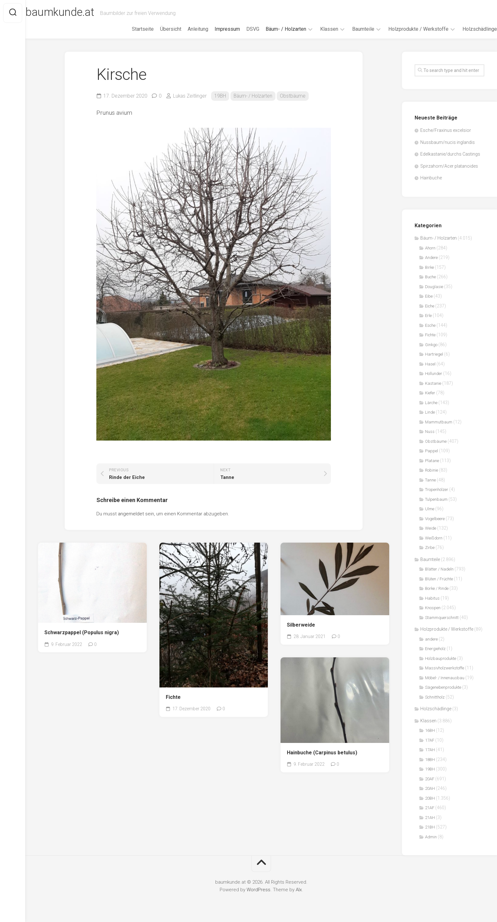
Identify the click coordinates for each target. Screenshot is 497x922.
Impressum (214, 29)
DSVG (240, 29)
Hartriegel (434, 354)
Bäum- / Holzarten (273, 29)
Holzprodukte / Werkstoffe (406, 29)
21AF (429, 807)
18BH (430, 759)
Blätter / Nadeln (439, 569)
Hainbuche (431, 177)
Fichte (173, 697)
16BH (430, 730)
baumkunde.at (73, 13)
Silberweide (301, 625)
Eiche (429, 306)
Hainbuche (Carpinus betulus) (322, 753)
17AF (429, 740)
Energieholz (435, 648)
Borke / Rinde (437, 588)
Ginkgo (431, 344)
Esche (430, 325)
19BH (221, 96)
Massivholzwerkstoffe (444, 668)
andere (431, 639)
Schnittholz (435, 697)
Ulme (429, 508)
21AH (430, 817)
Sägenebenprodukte (443, 687)
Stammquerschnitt (442, 617)
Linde (430, 412)
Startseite (130, 29)
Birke (429, 267)
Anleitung (185, 29)
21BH (430, 827)
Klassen (316, 29)
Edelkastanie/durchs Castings (450, 154)
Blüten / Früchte (439, 579)
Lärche (431, 402)
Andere (431, 257)
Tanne (430, 480)
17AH (430, 749)
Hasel (430, 364)
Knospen (433, 607)
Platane (432, 460)
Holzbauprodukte (440, 658)
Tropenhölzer (436, 489)
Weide (430, 528)
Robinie (431, 470)
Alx (299, 890)
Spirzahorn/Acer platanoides (449, 166)
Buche (430, 276)
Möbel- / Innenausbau (444, 677)
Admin (431, 837)
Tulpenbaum (436, 499)
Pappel (431, 450)
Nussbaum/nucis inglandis (447, 142)
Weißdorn (433, 538)
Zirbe (430, 547)
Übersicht (158, 29)
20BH (430, 798)
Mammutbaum (438, 422)
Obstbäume (296, 96)
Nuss (430, 431)
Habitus (432, 598)
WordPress (258, 890)
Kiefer (430, 392)
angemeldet (131, 514)
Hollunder (433, 373)
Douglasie (434, 286)
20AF (429, 779)
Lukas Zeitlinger (190, 96)
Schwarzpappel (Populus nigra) (81, 632)
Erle (428, 315)
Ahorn (430, 248)
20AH (430, 788)
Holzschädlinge (467, 29)
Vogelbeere (435, 518)
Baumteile (350, 29)
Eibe (429, 296)
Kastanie (433, 383)
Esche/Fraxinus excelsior (445, 130)
